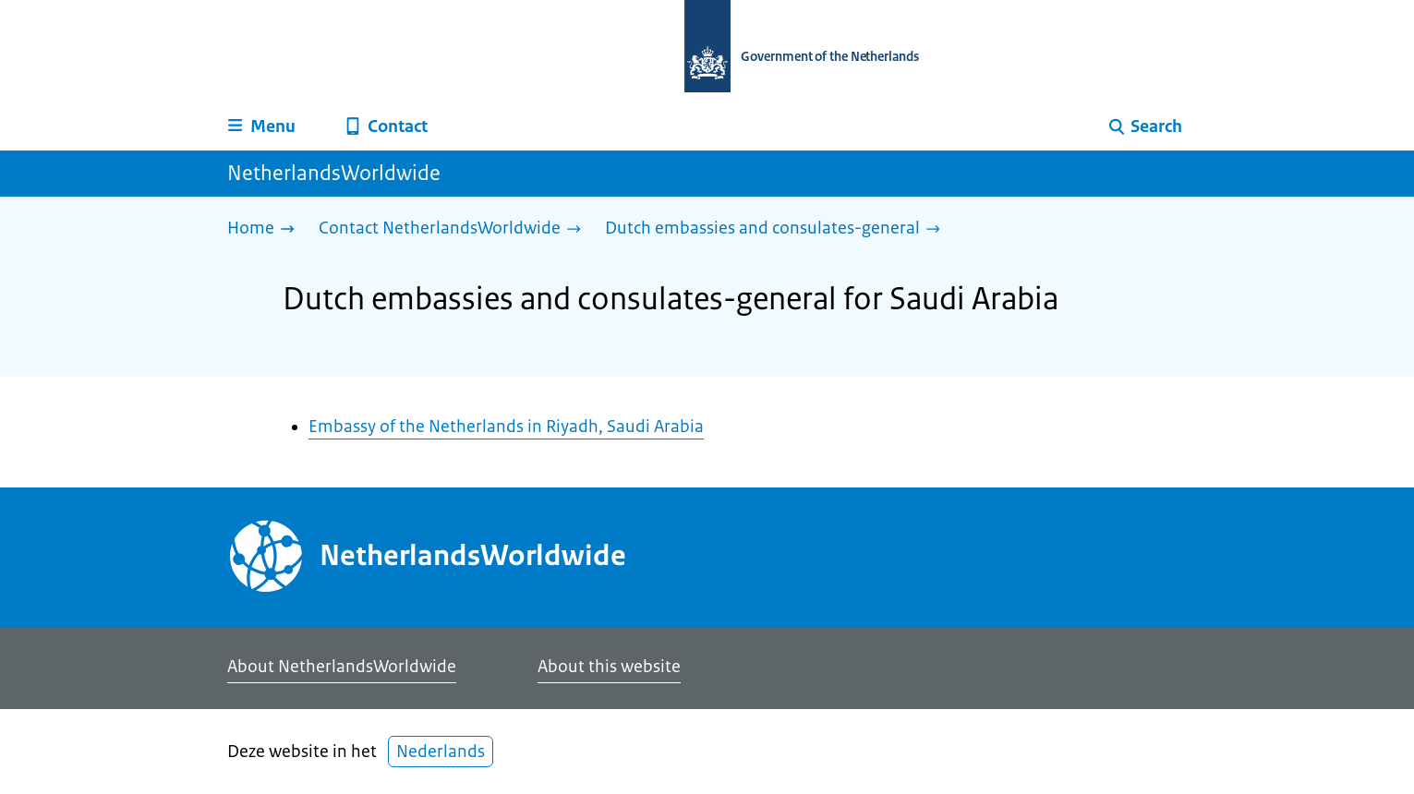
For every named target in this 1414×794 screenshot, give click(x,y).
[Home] (265, 229)
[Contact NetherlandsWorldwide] (454, 229)
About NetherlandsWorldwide (341, 667)
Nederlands (440, 751)
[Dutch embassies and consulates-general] (777, 229)
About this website (609, 667)
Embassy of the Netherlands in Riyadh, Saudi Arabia (506, 426)
